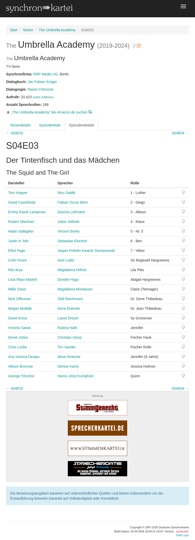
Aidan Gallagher (21, 231)
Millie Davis (17, 289)
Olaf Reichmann (70, 299)
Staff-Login (182, 535)
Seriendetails (20, 125)
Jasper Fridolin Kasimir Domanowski (86, 251)
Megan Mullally (20, 308)
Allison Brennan (20, 366)
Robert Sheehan (21, 222)
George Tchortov (21, 376)
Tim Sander (66, 347)
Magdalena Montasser (75, 289)
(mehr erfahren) (43, 97)
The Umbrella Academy (57, 30)
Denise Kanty (67, 366)
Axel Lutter (65, 260)
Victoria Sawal (19, 328)
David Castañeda (21, 202)
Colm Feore (17, 260)
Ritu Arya (15, 270)
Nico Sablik (66, 193)
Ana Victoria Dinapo (23, 357)
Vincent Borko (68, 231)
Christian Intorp (69, 337)
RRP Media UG (45, 74)
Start (14, 30)
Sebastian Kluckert (72, 241)
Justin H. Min (18, 241)
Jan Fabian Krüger (42, 82)
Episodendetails (81, 125)
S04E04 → (180, 133)
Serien (28, 30)
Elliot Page (16, 251)
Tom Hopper (17, 193)
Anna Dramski (68, 308)
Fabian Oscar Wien (72, 202)
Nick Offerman (19, 299)
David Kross (17, 318)
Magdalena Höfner (72, 270)
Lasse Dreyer (67, 318)
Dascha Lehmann (71, 212)
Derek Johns (18, 337)
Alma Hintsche (68, 357)
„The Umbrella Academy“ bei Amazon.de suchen (49, 112)
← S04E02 (14, 133)
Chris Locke (17, 347)
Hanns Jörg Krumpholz (75, 376)
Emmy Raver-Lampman (27, 212)
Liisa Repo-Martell (22, 279)
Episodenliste (49, 125)
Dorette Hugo (67, 279)
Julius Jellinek (68, 222)
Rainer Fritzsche (41, 89)
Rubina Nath (67, 328)
